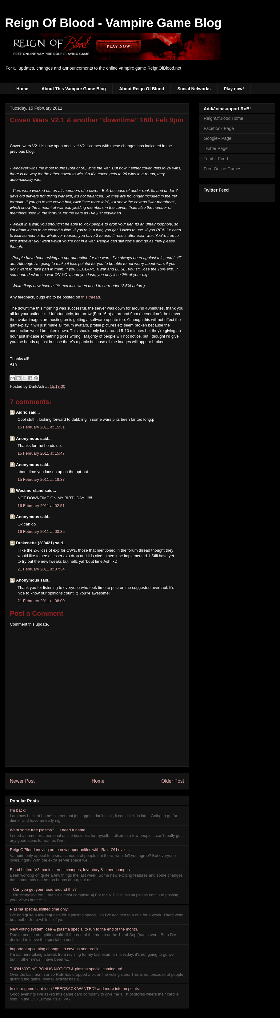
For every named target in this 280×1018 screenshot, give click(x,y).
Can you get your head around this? (45, 889)
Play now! (234, 88)
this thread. (91, 297)
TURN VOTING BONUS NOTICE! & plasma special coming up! (66, 969)
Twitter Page (216, 148)
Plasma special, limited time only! (39, 909)
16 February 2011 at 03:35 (41, 531)
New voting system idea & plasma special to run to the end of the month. (74, 929)
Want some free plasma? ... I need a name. (48, 830)
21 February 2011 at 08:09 (41, 600)
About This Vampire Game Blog (74, 88)
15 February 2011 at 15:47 (41, 453)
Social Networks (193, 88)
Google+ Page (217, 138)
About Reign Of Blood (141, 88)
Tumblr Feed (216, 158)
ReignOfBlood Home (223, 118)
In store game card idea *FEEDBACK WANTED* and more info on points (74, 988)
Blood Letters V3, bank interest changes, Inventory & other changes (70, 869)
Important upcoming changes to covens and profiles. (56, 949)
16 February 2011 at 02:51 (41, 505)
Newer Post (22, 781)
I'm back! (18, 810)
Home (22, 88)
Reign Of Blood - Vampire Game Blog (113, 23)
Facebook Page (219, 128)
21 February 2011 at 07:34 (41, 569)
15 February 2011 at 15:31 (41, 427)
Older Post (172, 781)
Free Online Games (222, 168)
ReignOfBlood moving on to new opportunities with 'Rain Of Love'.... (70, 849)
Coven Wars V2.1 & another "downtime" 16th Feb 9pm (96, 120)
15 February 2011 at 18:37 (41, 479)
